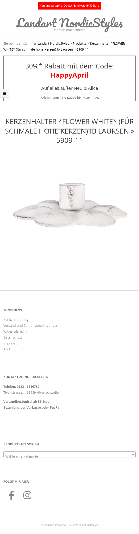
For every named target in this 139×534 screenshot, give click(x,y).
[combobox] (69, 454)
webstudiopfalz (90, 525)
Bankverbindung (16, 319)
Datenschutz (12, 337)
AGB (6, 349)
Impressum (12, 343)
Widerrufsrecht (15, 331)
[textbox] (69, 456)
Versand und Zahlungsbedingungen (30, 325)
